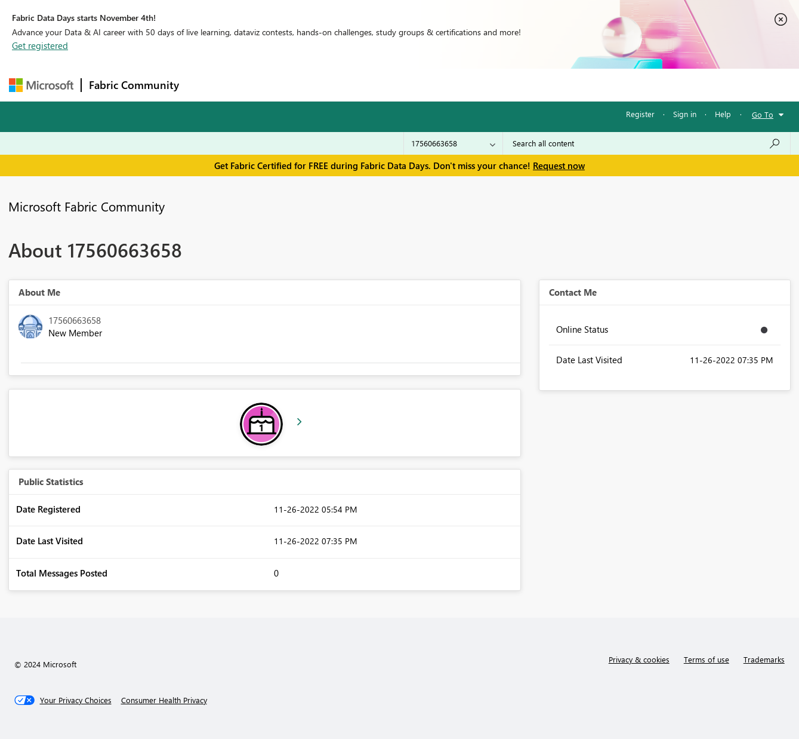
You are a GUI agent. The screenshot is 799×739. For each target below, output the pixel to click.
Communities (360, 84)
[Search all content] (646, 143)
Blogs (414, 84)
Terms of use (706, 659)
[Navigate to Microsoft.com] (41, 85)
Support (510, 84)
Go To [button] (762, 114)
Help (723, 114)
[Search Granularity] (453, 143)
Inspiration (258, 84)
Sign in (684, 114)
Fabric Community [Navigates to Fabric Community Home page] (134, 85)
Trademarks (764, 659)
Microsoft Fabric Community (86, 206)
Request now (559, 165)
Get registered (40, 45)
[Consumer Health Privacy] (164, 700)
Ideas (307, 84)
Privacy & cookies (639, 659)
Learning (460, 84)
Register (640, 114)
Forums (206, 84)
